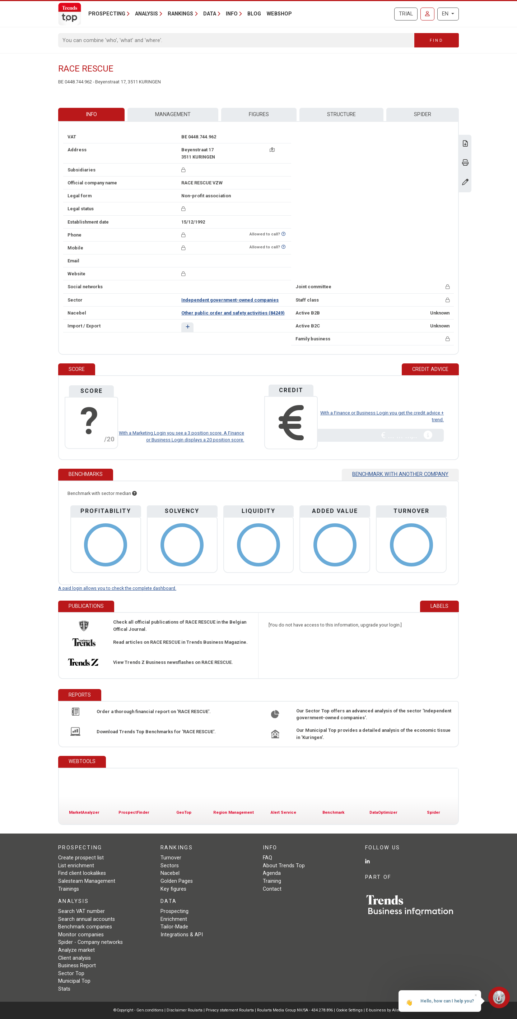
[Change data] (465, 183)
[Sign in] (427, 14)
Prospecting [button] (106, 14)
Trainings (68, 889)
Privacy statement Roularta (230, 1010)
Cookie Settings (350, 1010)
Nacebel (170, 873)
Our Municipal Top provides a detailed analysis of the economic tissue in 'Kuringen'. (373, 733)
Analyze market (76, 950)
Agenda (272, 873)
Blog (254, 14)
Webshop (279, 14)
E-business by (385, 1010)
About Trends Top (284, 866)
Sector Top (71, 973)
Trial (406, 14)
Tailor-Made (174, 927)
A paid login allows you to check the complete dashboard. (117, 588)
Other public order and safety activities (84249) (233, 313)
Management (173, 114)
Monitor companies (81, 935)
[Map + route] (272, 149)
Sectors (169, 866)
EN (446, 14)
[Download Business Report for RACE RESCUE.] (465, 144)
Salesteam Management (86, 881)
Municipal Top (74, 981)
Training (272, 881)
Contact (272, 889)
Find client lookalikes (82, 873)
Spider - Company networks (90, 942)
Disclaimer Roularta (184, 1010)
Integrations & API (181, 935)
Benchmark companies (85, 927)
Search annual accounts (86, 919)
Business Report (77, 966)
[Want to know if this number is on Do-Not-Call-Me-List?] (283, 234)
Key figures (173, 889)
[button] (187, 327)
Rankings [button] (180, 14)
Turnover (170, 858)
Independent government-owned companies (230, 300)
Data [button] (209, 14)
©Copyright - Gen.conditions (138, 1010)
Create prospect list (81, 858)
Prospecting (174, 911)
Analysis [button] (146, 14)
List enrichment (76, 866)
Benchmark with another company (400, 474)
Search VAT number (81, 911)
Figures (259, 114)
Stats (64, 989)
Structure (341, 114)
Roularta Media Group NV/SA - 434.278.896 (295, 1010)
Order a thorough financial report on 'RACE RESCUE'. (154, 711)
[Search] (236, 40)
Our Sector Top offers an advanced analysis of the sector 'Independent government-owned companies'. (373, 714)
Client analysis (74, 958)
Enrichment (173, 919)
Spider (422, 114)
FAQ (267, 858)
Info (91, 114)
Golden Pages (176, 881)
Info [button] (232, 14)
